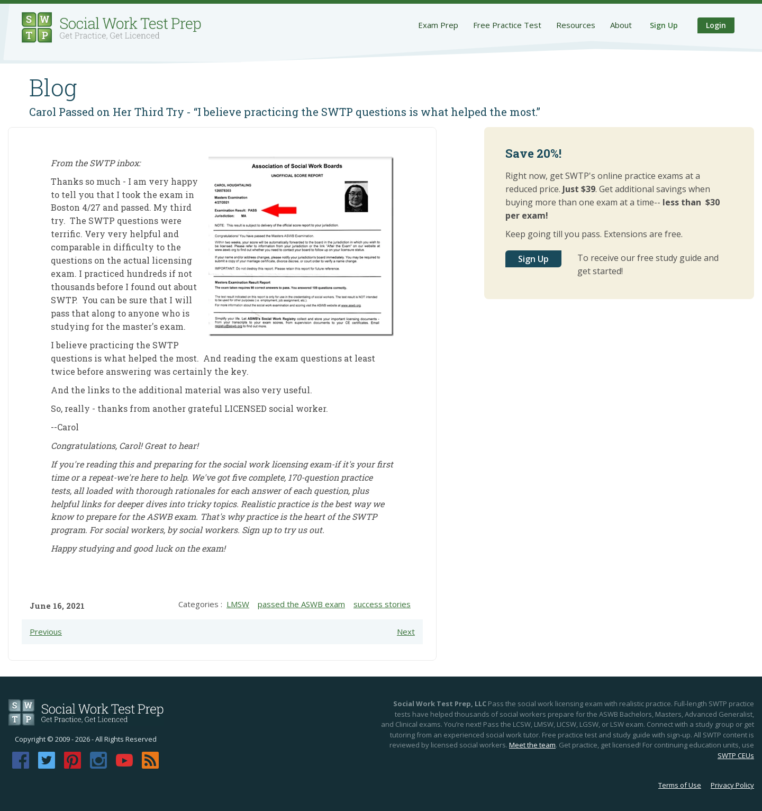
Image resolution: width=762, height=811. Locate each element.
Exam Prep (438, 25)
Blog (53, 87)
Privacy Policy (732, 785)
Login (716, 25)
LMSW (237, 604)
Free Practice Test (507, 25)
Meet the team (532, 745)
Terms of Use (679, 785)
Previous (46, 631)
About (621, 25)
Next (406, 631)
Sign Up (664, 25)
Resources (575, 25)
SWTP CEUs (736, 755)
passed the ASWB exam (301, 604)
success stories (382, 604)
